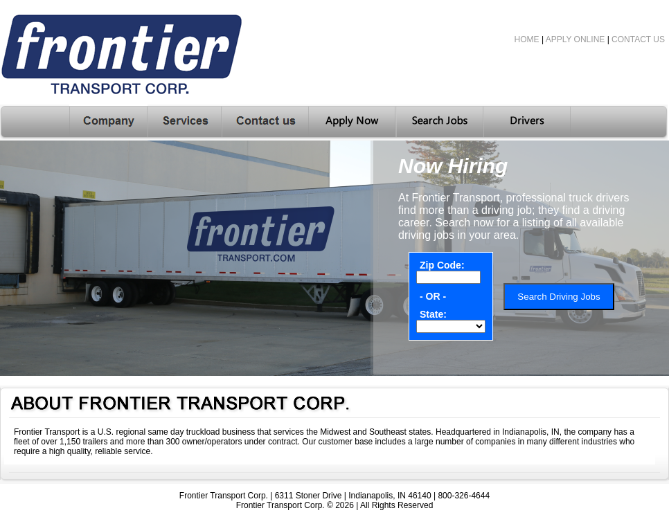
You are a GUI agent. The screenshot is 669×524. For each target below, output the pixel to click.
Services (185, 123)
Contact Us (265, 123)
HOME (527, 39)
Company (108, 123)
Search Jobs (439, 123)
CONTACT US (638, 39)
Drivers (527, 123)
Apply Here (352, 123)
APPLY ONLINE (575, 39)
